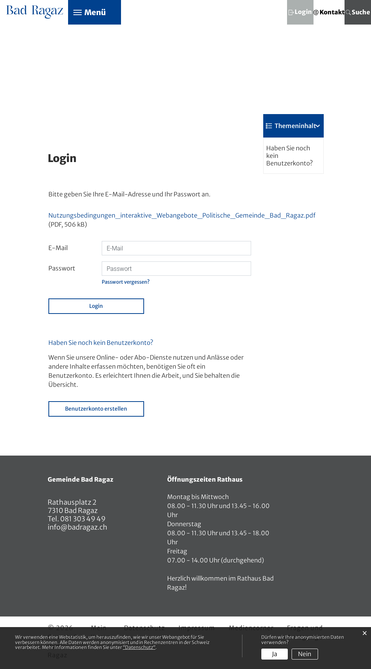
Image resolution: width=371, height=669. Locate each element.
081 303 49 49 (82, 519)
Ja (274, 654)
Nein (304, 654)
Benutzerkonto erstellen (96, 409)
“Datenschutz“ (139, 647)
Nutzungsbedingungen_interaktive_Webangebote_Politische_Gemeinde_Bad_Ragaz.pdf (181, 215)
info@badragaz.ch (77, 527)
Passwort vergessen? (126, 282)
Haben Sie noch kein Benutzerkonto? (289, 156)
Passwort (61, 269)
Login (96, 306)
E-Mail (58, 248)
